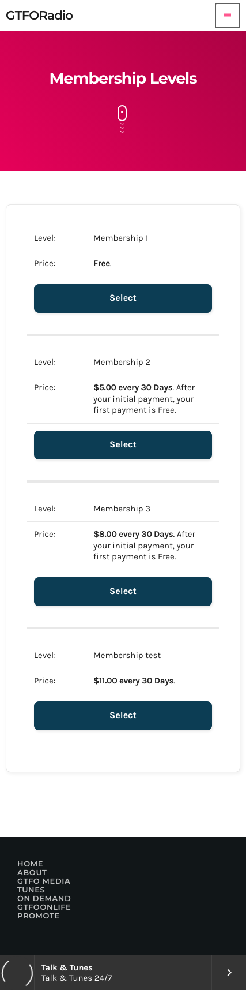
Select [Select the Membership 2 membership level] (123, 444)
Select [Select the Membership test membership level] (123, 715)
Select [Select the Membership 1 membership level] (123, 298)
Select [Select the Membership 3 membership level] (123, 591)
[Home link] (39, 15)
